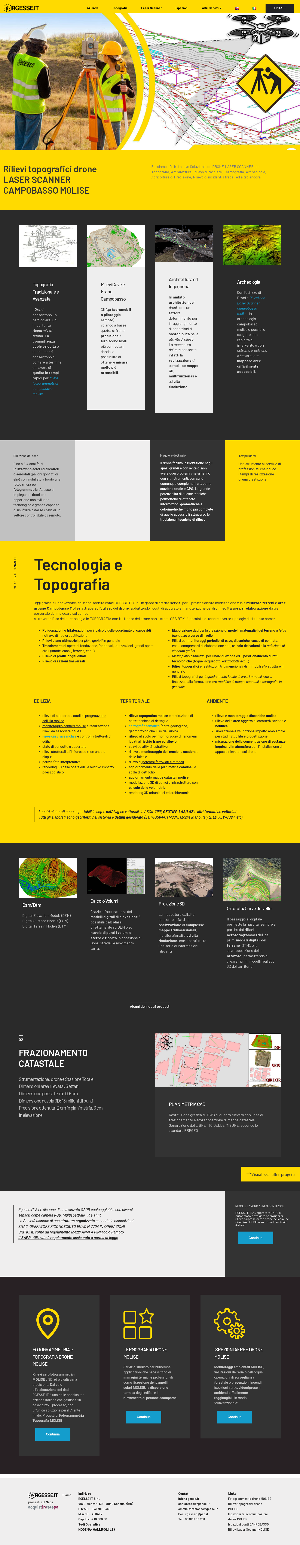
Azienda (92, 8)
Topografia (120, 8)
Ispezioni (181, 8)
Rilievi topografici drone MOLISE (245, 1506)
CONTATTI (280, 8)
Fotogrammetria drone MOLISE (249, 1498)
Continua (53, 1434)
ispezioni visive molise (59, 736)
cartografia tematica (144, 726)
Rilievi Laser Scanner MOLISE (248, 1529)
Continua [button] (255, 1238)
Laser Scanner (151, 8)
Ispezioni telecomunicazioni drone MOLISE (248, 1516)
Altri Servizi (210, 8)
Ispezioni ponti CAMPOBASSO (248, 1524)
